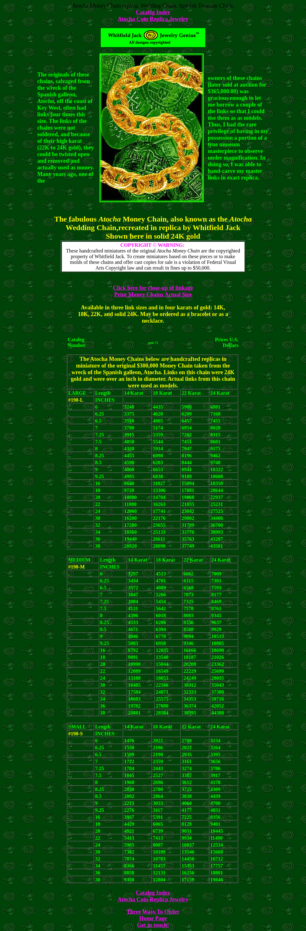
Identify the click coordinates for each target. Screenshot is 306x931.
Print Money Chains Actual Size (153, 294)
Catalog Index (153, 12)
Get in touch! (153, 925)
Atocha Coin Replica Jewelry (153, 19)
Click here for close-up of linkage (153, 288)
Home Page (153, 918)
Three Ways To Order (153, 912)
